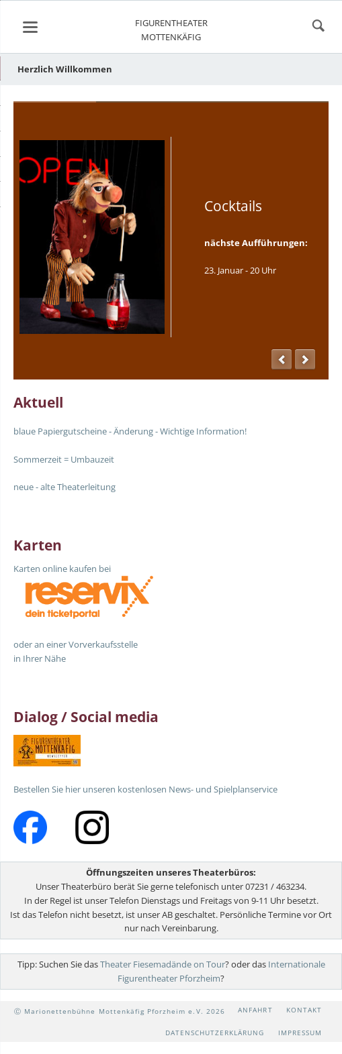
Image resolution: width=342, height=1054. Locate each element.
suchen (318, 27)
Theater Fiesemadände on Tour (162, 964)
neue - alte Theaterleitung (64, 487)
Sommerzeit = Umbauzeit (63, 459)
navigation (30, 27)
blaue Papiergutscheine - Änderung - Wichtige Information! (130, 431)
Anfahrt (255, 1009)
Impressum (300, 1032)
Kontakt (304, 1009)
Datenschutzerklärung (215, 1032)
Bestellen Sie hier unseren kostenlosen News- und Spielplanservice (145, 789)
